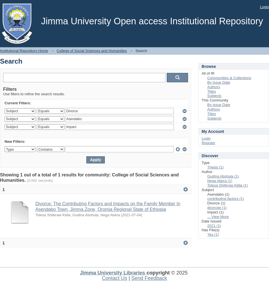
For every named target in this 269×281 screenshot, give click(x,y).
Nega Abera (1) (219, 181)
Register (208, 143)
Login (264, 7)
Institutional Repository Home (24, 51)
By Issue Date (218, 82)
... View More (218, 217)
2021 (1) (214, 226)
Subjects (214, 96)
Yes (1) (213, 234)
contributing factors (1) (225, 198)
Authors (213, 87)
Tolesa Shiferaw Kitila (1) (227, 185)
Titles (211, 91)
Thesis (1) (215, 167)
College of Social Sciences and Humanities (92, 51)
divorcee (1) (217, 208)
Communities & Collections (229, 78)
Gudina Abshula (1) (223, 176)
